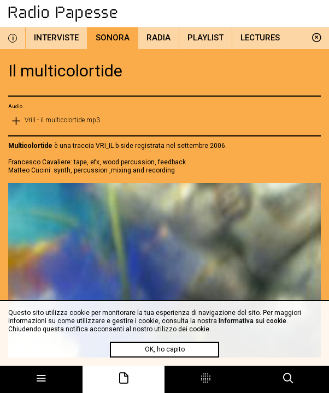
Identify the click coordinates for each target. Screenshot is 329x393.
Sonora (113, 38)
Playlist (205, 38)
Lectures (260, 38)
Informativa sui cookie (252, 321)
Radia (158, 38)
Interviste (56, 38)
